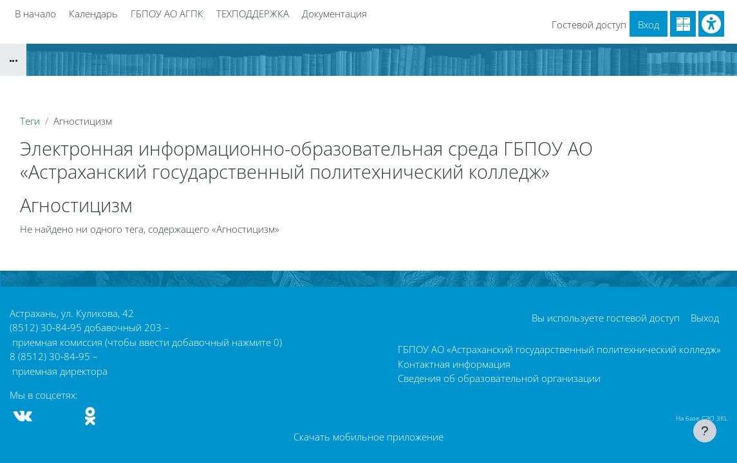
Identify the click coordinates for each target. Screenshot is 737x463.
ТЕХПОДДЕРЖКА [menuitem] (252, 13)
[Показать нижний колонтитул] (704, 430)
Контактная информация (454, 364)
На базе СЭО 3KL (701, 417)
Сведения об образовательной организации (499, 378)
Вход (648, 24)
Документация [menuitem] (334, 13)
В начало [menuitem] (35, 13)
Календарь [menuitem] (93, 13)
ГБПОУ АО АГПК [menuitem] (167, 13)
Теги (30, 120)
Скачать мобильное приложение (368, 436)
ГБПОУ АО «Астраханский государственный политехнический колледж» (559, 349)
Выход (705, 317)
